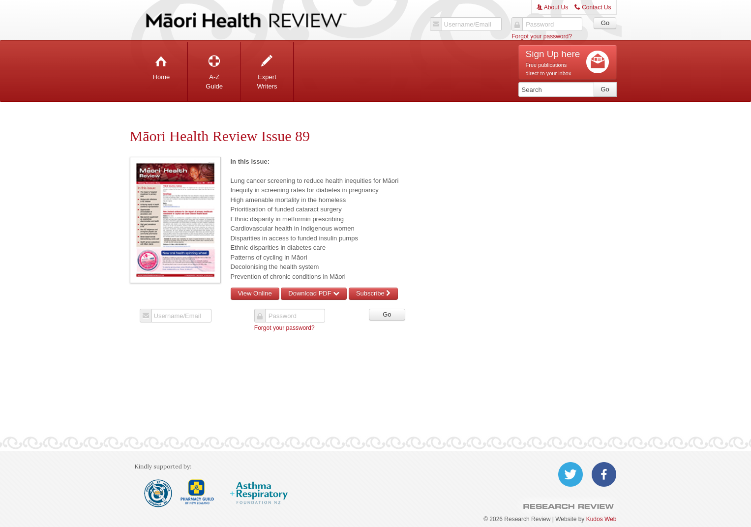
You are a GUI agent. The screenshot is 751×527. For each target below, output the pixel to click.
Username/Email (467, 24)
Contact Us (592, 7)
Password (540, 24)
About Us (552, 7)
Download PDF (313, 293)
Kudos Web (601, 519)
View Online (255, 293)
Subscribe (373, 293)
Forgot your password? (541, 36)
